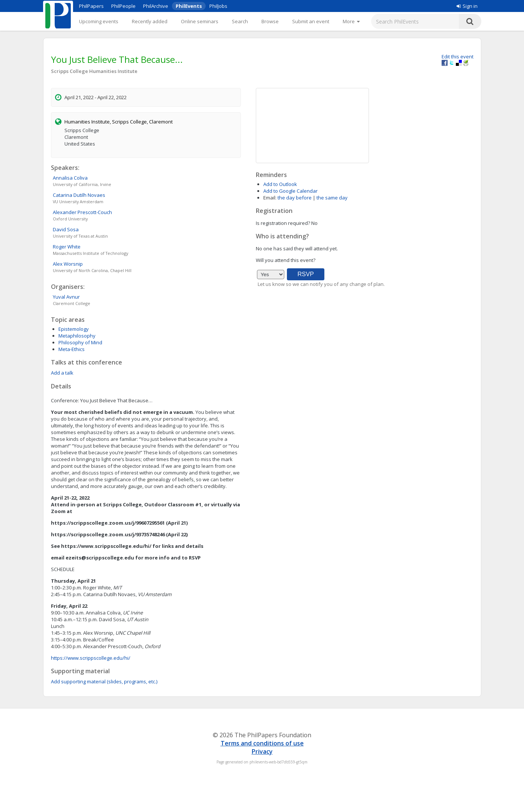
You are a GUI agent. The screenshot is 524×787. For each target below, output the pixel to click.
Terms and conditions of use (262, 743)
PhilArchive (155, 6)
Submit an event (310, 21)
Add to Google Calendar (290, 190)
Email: (269, 197)
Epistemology (73, 329)
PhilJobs (218, 6)
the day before (295, 197)
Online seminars (199, 21)
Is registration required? (283, 223)
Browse (270, 21)
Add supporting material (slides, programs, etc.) (104, 681)
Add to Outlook (280, 184)
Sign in (467, 6)
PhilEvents (189, 6)
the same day (332, 197)
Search (240, 21)
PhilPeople (123, 6)
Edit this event (457, 56)
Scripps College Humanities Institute (94, 71)
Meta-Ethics (71, 349)
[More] (351, 21)
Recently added (149, 21)
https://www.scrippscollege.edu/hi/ (90, 658)
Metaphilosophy (77, 335)
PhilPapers (91, 6)
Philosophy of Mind (80, 342)
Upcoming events (98, 21)
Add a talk (62, 372)
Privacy (262, 751)
